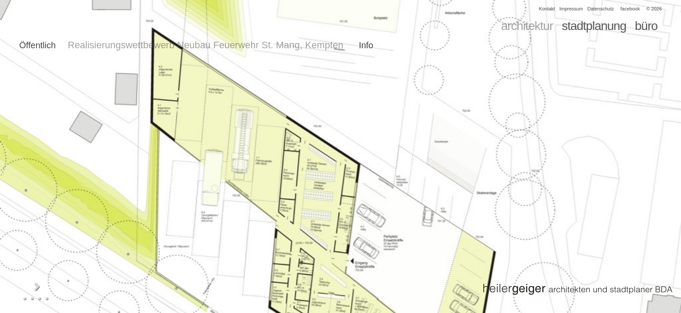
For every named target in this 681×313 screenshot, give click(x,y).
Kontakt (547, 8)
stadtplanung (594, 26)
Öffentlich (37, 45)
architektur (527, 26)
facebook (630, 8)
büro (646, 26)
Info (366, 45)
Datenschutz (600, 8)
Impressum (571, 8)
